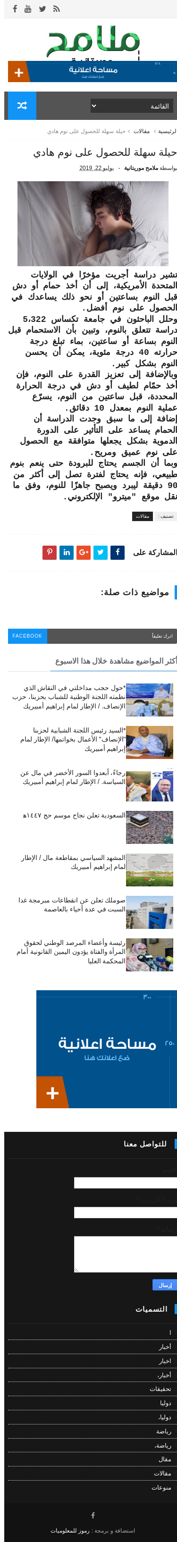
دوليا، (160, 1417)
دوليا (161, 1403)
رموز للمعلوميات (65, 1530)
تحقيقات (156, 1388)
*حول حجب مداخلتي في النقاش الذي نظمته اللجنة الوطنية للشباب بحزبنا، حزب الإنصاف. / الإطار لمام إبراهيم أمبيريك (64, 697)
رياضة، (158, 1445)
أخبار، (160, 1375)
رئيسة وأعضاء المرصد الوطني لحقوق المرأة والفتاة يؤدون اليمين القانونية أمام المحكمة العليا (66, 952)
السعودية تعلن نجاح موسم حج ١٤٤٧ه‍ (70, 815)
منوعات (157, 1487)
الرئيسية (164, 131)
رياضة (159, 1431)
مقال (160, 1459)
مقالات (137, 131)
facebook (23, 636)
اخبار (161, 1361)
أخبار (161, 1346)
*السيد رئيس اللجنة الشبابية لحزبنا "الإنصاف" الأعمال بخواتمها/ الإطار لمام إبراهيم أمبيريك (68, 739)
